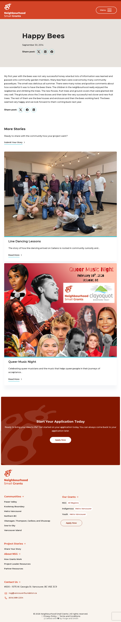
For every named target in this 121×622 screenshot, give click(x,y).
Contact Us (11, 582)
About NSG (11, 554)
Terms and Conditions (69, 616)
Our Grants (69, 497)
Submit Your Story (14, 142)
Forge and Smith (70, 618)
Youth (74, 514)
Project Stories (13, 543)
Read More (15, 255)
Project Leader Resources (17, 564)
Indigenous (77, 509)
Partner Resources (13, 568)
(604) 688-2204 (16, 598)
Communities (12, 496)
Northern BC (10, 516)
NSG (71, 503)
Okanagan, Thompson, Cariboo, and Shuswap (27, 521)
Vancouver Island (13, 530)
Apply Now (60, 440)
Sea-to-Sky (9, 525)
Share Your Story (12, 549)
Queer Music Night (22, 361)
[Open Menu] (110, 10)
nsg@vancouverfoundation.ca (23, 593)
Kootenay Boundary (14, 506)
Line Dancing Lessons (24, 241)
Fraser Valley (10, 502)
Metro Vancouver (13, 511)
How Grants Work (13, 559)
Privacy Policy (50, 616)
